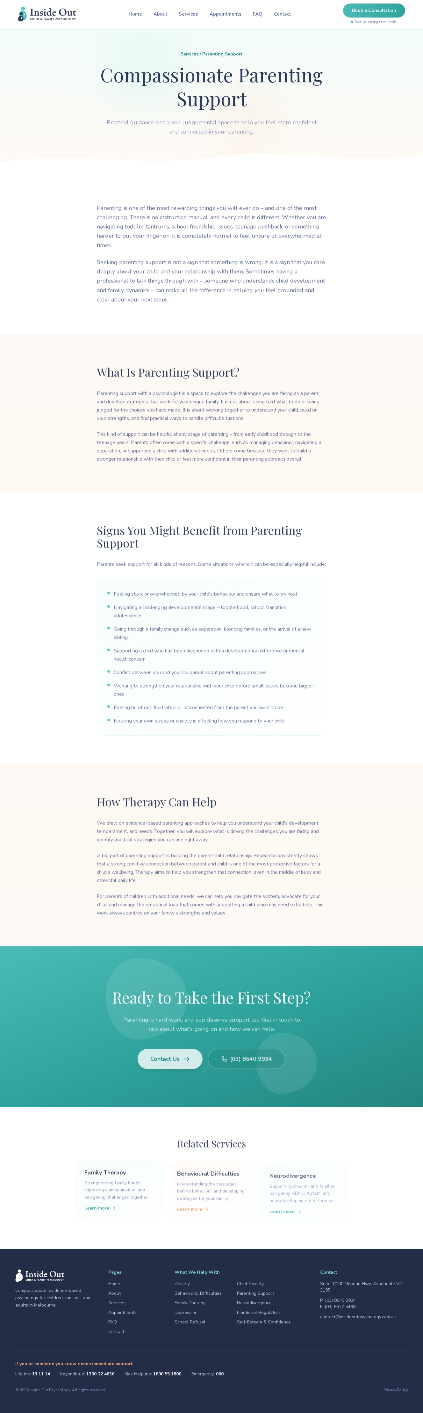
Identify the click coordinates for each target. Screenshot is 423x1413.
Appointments (225, 14)
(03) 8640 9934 (340, 1300)
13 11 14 (41, 1374)
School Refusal (190, 1322)
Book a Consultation (374, 10)
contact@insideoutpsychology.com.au (358, 1317)
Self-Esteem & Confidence (264, 1322)
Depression (186, 1312)
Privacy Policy (396, 1390)
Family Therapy (190, 1303)
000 (220, 1374)
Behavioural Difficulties (198, 1293)
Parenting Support (255, 1293)
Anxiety (182, 1284)
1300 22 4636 (100, 1374)
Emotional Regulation (258, 1312)
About (160, 14)
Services (188, 14)
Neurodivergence (254, 1303)
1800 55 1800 (167, 1374)
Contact (282, 14)
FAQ (257, 14)
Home (135, 14)
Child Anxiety (250, 1284)
